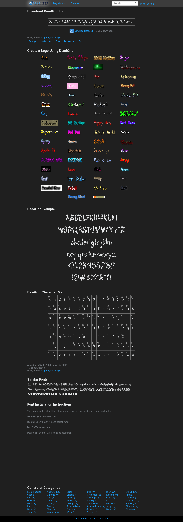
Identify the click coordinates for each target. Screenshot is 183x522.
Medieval (132, 500)
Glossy (72, 497)
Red (31, 506)
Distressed (69, 41)
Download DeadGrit (81, 31)
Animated (53, 492)
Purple (131, 503)
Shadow (132, 506)
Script (110, 506)
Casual (32, 494)
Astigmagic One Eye (50, 37)
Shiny (51, 509)
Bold (81, 41)
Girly (50, 497)
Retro (51, 506)
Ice (109, 500)
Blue (90, 492)
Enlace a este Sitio (99, 518)
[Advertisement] (13, 52)
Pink (110, 503)
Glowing (92, 497)
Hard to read (46, 41)
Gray (31, 500)
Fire (129, 494)
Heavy (72, 500)
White (71, 512)
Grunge (32, 41)
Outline (92, 503)
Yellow (91, 512)
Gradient (131, 497)
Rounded (73, 506)
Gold (110, 497)
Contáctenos (80, 518)
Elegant (112, 494)
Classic (72, 494)
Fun (31, 497)
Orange (72, 503)
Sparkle (91, 509)
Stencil (111, 509)
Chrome (53, 494)
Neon (51, 503)
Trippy (31, 512)
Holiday (91, 500)
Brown (111, 492)
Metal (31, 503)
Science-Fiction (95, 506)
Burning (131, 492)
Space (71, 509)
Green (52, 500)
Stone (130, 509)
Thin (58, 41)
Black (71, 492)
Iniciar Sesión (147, 3)
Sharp (31, 509)
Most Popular (34, 492)
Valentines (54, 512)
